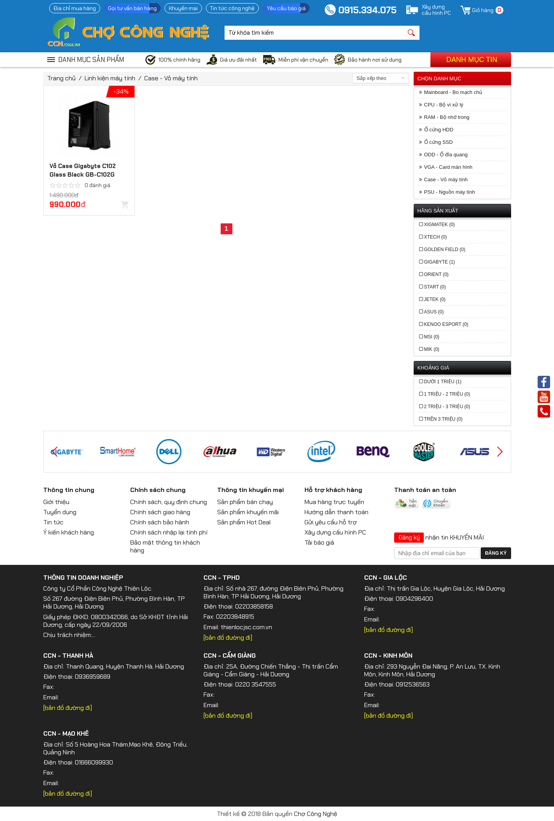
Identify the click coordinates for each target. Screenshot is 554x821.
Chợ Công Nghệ (315, 814)
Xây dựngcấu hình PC (436, 10)
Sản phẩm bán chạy (245, 502)
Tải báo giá (319, 542)
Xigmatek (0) (439, 224)
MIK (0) (431, 349)
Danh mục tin (471, 60)
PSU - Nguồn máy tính (449, 192)
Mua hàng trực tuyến (334, 502)
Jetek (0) (435, 299)
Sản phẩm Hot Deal (244, 522)
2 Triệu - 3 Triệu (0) (447, 406)
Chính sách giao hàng (160, 512)
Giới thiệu (56, 502)
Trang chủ (61, 78)
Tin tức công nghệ (232, 8)
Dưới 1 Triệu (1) (443, 381)
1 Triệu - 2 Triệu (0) (447, 394)
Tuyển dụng (59, 512)
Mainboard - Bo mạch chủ (453, 92)
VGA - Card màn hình (448, 167)
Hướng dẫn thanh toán (336, 512)
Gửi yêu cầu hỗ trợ (330, 522)
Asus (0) (434, 312)
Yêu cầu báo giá (286, 8)
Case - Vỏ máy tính (171, 78)
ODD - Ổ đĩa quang (446, 154)
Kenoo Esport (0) (446, 324)
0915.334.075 (367, 10)
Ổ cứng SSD (438, 142)
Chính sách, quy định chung (168, 502)
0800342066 (109, 617)
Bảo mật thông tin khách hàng (165, 546)
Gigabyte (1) (439, 262)
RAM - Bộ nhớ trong (446, 117)
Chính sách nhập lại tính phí (168, 532)
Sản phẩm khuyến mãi (248, 512)
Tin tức (53, 522)
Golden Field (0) (445, 249)
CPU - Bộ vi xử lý (444, 105)
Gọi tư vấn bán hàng (132, 8)
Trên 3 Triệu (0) (443, 419)
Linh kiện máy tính (110, 78)
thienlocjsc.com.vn (246, 627)
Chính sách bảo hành (159, 522)
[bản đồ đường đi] (228, 637)
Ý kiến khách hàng (68, 532)
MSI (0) (431, 337)
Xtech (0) (435, 237)
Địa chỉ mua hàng (74, 8)
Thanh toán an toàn (425, 490)
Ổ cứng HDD (438, 130)
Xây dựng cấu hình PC (335, 532)
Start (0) (435, 287)
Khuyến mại (183, 8)
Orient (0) (436, 274)
